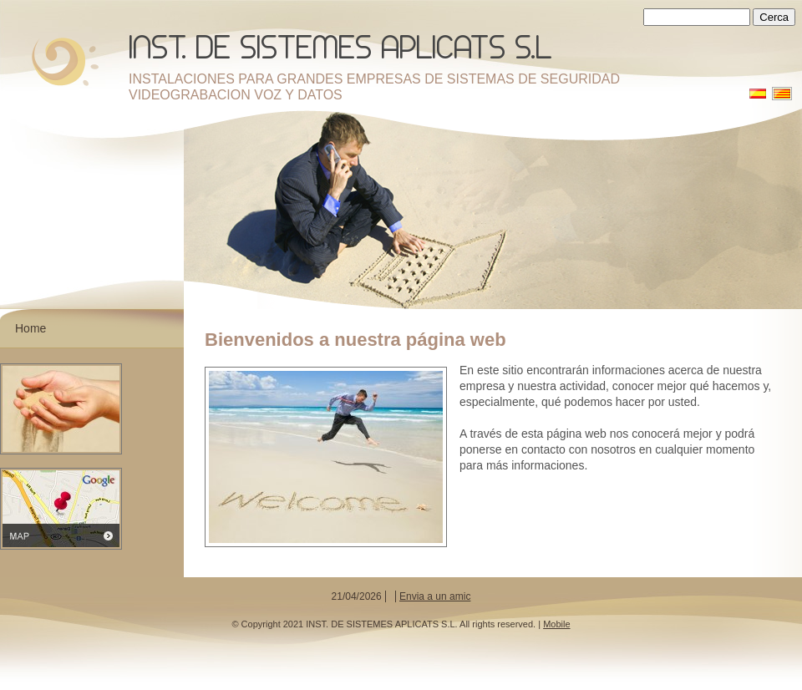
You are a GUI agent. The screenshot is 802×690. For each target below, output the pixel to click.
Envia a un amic (434, 596)
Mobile (556, 624)
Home (30, 328)
